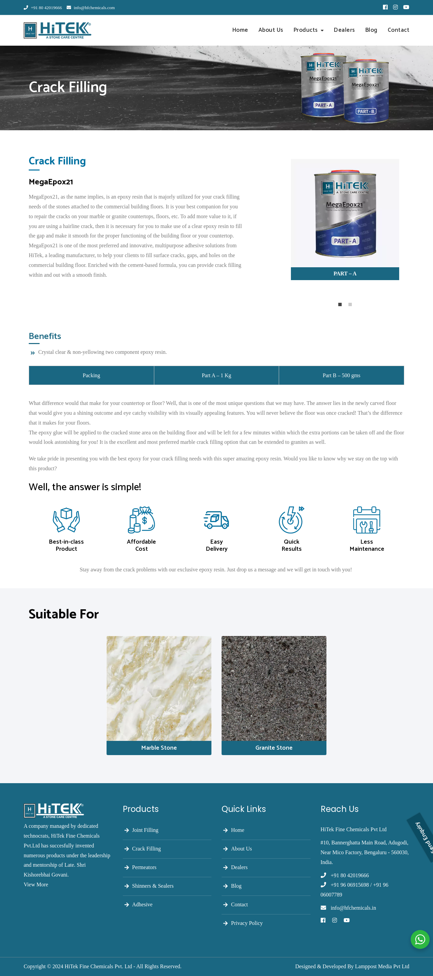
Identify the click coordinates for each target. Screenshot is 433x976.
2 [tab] (350, 304)
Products (306, 30)
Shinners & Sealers (153, 886)
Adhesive (142, 904)
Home (240, 30)
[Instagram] (334, 920)
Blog (371, 30)
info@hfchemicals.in (353, 908)
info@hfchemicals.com (91, 7)
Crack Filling (146, 849)
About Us (270, 30)
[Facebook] (323, 920)
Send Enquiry (425, 803)
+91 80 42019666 (43, 7)
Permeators (144, 867)
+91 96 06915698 (350, 885)
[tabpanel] (345, 223)
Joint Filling (145, 830)
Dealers (344, 30)
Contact (399, 30)
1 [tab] (340, 304)
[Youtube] (347, 920)
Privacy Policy (247, 923)
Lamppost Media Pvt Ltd (382, 966)
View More (36, 884)
